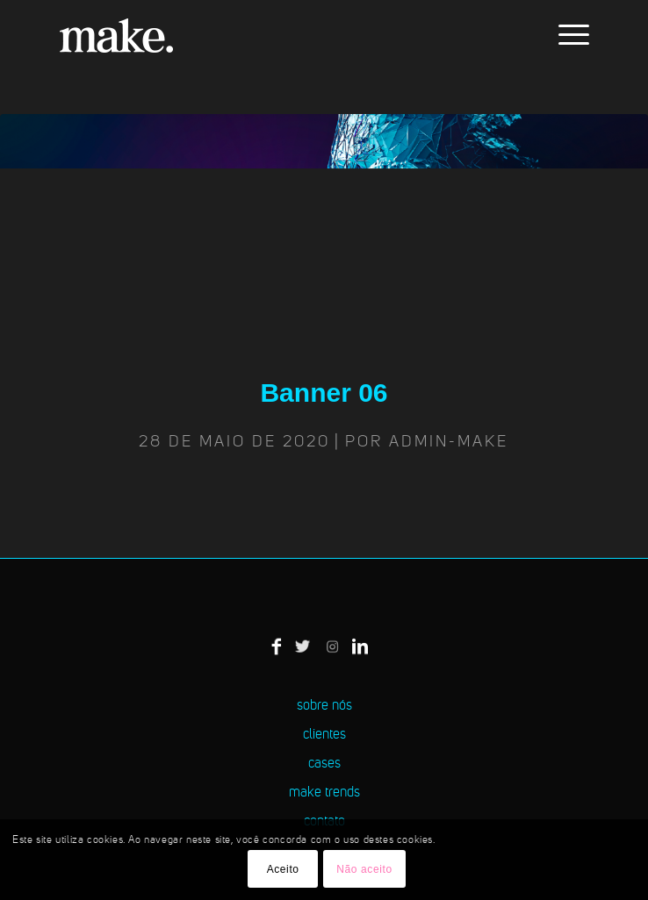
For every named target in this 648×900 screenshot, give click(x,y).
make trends (324, 793)
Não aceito (364, 869)
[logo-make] (269, 35)
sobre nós (324, 706)
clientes (324, 735)
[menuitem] (565, 35)
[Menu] (565, 35)
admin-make (448, 442)
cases (324, 764)
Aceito (283, 869)
